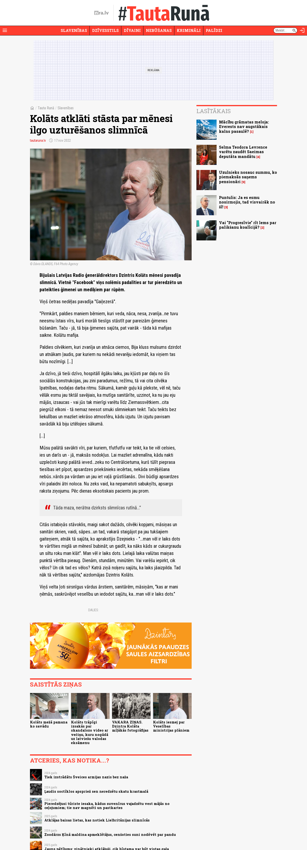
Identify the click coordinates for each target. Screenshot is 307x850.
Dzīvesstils (105, 30)
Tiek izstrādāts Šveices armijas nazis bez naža (86, 777)
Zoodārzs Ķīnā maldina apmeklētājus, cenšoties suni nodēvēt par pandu (110, 834)
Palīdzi (214, 30)
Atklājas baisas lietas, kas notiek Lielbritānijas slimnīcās (97, 820)
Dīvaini (132, 30)
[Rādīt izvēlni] (5, 30)
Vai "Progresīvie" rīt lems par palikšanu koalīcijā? (247, 225)
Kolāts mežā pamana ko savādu (48, 724)
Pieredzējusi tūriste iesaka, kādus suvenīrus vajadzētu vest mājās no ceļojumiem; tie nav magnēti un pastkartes (107, 805)
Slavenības (74, 30)
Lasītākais (213, 111)
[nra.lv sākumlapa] (101, 13)
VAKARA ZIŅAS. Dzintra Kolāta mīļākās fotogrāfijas (130, 726)
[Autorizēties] (302, 30)
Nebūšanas (159, 30)
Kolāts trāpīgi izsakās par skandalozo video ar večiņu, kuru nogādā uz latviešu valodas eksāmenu (89, 732)
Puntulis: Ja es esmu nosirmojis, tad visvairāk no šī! (247, 202)
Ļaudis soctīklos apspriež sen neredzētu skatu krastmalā (96, 791)
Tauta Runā (46, 108)
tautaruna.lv (38, 140)
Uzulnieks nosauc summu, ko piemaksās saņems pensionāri (248, 177)
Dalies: (93, 610)
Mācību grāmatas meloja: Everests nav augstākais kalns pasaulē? (244, 126)
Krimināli (189, 30)
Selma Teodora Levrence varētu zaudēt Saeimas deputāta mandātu (243, 152)
